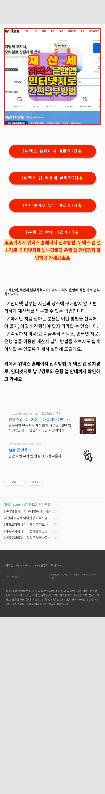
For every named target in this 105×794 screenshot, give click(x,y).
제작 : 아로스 (12, 576)
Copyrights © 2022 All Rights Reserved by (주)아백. (73, 576)
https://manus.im (21, 444)
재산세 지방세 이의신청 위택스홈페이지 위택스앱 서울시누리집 (28, 518)
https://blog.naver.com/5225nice (31, 413)
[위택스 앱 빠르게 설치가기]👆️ (52, 178)
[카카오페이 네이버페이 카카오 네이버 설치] (28, 524)
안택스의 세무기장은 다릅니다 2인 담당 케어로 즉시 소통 (38, 419)
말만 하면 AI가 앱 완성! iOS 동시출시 (35, 455)
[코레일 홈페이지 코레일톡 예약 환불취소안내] (28, 511)
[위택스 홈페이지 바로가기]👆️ (52, 151)
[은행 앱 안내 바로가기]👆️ (52, 232)
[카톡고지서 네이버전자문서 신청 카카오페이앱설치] (28, 531)
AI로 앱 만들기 (20, 450)
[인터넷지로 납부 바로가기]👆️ (52, 205)
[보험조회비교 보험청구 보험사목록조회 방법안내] (28, 537)
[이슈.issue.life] (15, 504)
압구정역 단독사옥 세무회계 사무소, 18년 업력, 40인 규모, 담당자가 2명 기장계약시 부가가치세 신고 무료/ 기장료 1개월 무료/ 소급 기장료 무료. (40, 427)
